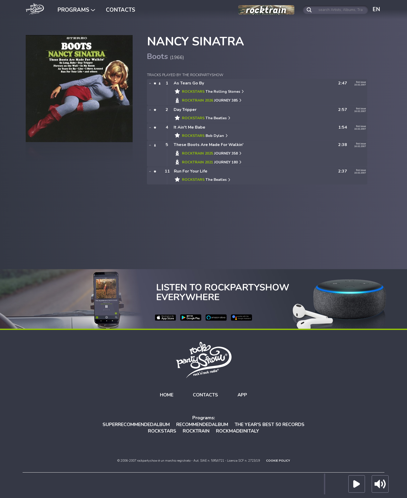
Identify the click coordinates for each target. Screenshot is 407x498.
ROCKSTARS (162, 431)
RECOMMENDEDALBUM (202, 424)
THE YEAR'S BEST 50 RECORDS (269, 424)
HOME (166, 395)
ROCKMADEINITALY (237, 431)
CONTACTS (120, 10)
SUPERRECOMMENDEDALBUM (136, 424)
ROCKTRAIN (196, 431)
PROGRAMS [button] (76, 10)
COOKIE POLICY (278, 461)
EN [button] (376, 9)
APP (242, 395)
